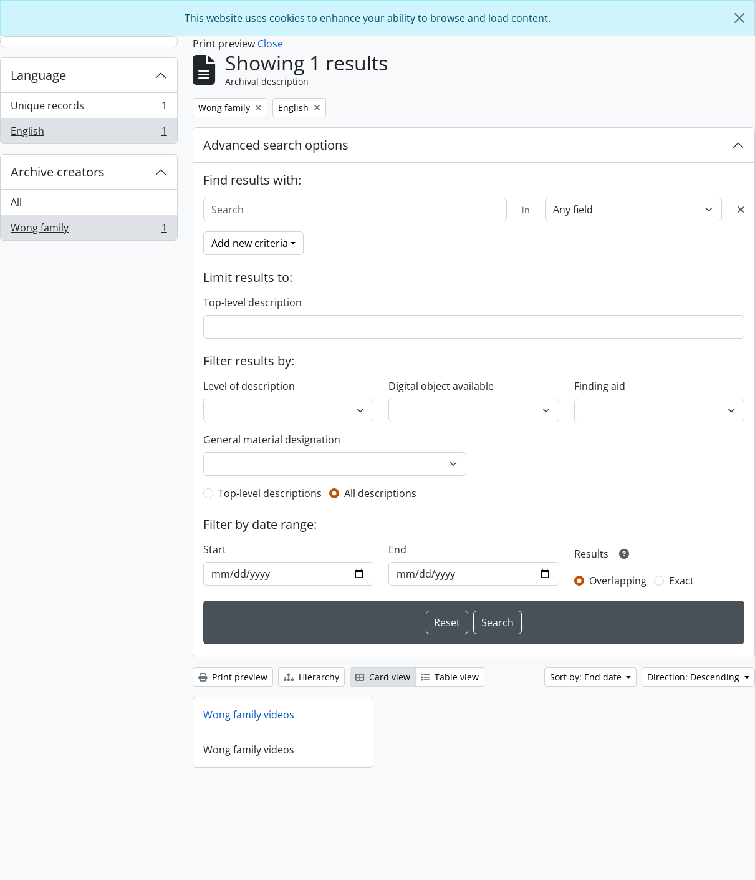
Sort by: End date (587, 677)
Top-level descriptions (270, 493)
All (16, 202)
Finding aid (599, 386)
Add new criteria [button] (249, 243)
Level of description (249, 386)
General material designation (271, 440)
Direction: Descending (694, 677)
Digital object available (441, 386)
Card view (382, 677)
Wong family (88, 230)
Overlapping (618, 580)
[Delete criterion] (740, 209)
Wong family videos (248, 715)
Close (270, 44)
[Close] (739, 18)
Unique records (88, 108)
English (88, 133)
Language (38, 75)
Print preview (232, 677)
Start (214, 549)
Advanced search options (276, 145)
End (397, 549)
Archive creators (58, 171)
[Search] (355, 209)
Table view (450, 677)
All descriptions (380, 493)
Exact (681, 580)
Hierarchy (311, 677)
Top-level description (252, 302)
